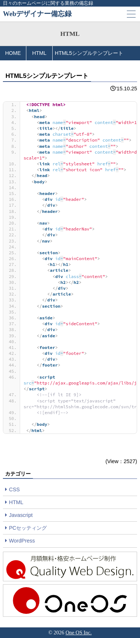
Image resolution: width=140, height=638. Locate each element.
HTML (16, 502)
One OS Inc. (78, 632)
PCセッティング (28, 528)
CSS (14, 489)
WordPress (22, 541)
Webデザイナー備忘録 (37, 14)
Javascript (21, 515)
